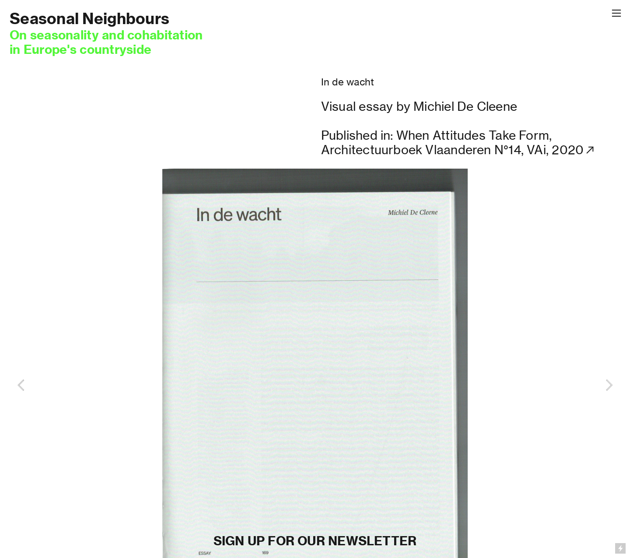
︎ (616, 13)
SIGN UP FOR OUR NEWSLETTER (315, 540)
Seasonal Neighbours (89, 18)
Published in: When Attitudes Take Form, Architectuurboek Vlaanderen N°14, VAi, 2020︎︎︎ (459, 142)
